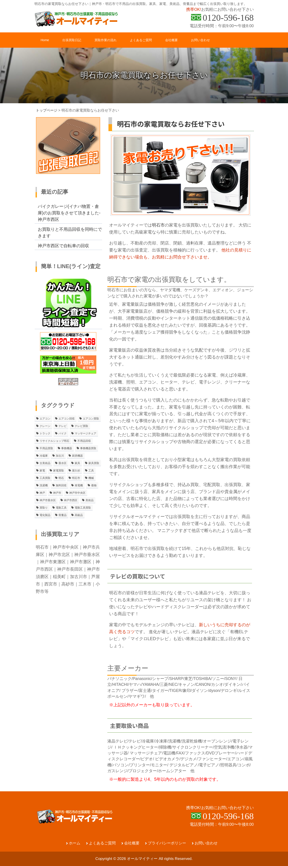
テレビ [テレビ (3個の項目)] (62, 426)
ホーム (74, 843)
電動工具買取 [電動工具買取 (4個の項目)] (83, 507)
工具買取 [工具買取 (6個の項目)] (45, 478)
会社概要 (132, 843)
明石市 (158, 224)
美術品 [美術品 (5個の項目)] (90, 500)
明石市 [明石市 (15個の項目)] (76, 478)
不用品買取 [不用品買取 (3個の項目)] (46, 448)
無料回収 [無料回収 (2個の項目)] (61, 485)
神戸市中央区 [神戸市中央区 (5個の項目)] (77, 492)
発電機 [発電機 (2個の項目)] (79, 485)
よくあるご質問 (102, 843)
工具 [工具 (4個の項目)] (91, 470)
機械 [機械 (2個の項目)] (91, 478)
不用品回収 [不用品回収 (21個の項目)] (84, 440)
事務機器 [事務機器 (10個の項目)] (66, 448)
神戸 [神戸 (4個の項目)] (42, 492)
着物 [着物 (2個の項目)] (94, 485)
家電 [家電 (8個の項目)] (42, 470)
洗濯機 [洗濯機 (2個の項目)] (44, 485)
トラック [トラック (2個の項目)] (45, 433)
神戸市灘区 (80, 561)
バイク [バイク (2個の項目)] (62, 433)
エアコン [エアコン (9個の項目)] (45, 418)
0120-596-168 (228, 18)
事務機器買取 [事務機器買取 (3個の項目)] (88, 448)
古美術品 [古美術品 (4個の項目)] (45, 463)
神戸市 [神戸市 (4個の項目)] (57, 492)
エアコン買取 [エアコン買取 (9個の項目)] (91, 418)
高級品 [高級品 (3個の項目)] (79, 515)
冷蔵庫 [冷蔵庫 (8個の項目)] (44, 455)
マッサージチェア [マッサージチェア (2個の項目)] (85, 433)
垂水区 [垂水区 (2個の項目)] (62, 463)
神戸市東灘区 (53, 561)
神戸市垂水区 (87, 554)
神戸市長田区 (70, 569)
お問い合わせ (206, 843)
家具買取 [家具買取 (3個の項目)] (93, 463)
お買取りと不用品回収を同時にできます (70, 232)
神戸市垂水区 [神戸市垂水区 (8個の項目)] (48, 500)
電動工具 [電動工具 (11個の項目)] (61, 507)
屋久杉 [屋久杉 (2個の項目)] (76, 470)
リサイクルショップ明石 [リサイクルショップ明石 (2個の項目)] (54, 440)
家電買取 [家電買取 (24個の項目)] (58, 470)
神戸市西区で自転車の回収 (63, 245)
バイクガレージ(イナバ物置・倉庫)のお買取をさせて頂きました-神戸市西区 (69, 213)
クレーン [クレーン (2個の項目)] (45, 426)
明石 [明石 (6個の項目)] (61, 478)
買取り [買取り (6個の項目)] (44, 507)
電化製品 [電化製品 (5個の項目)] (45, 515)
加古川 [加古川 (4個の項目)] (60, 455)
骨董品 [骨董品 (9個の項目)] (62, 515)
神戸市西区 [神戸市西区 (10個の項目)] (70, 500)
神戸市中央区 (66, 547)
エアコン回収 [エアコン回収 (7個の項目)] (66, 418)
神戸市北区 (59, 554)
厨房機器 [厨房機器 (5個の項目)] (77, 455)
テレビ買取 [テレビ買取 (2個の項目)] (81, 426)
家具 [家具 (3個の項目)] (77, 463)
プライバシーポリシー (167, 843)
